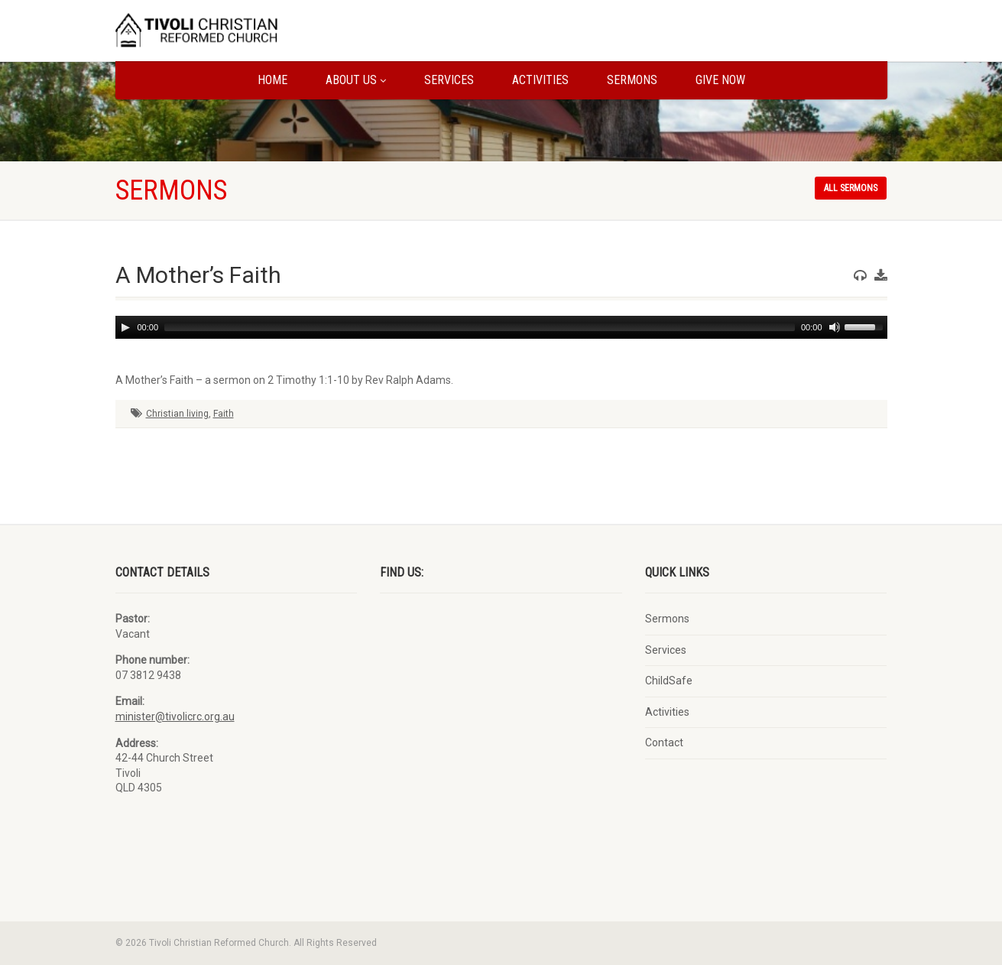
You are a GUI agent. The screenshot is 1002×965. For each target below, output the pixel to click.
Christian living (177, 413)
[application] (501, 327)
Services (449, 80)
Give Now (720, 80)
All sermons (850, 188)
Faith (223, 413)
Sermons (632, 80)
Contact (664, 742)
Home (272, 80)
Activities (540, 80)
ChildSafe (668, 680)
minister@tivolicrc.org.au (175, 716)
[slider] (479, 327)
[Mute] (835, 327)
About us (356, 80)
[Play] (125, 327)
